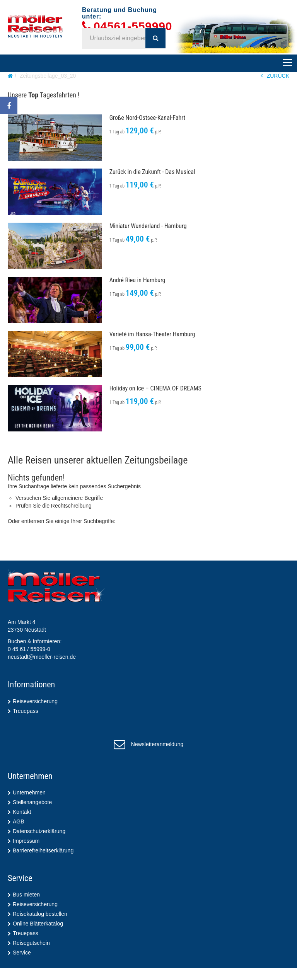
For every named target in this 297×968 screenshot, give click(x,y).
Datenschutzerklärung (39, 831)
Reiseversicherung (35, 701)
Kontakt (22, 812)
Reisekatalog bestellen (40, 914)
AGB (18, 821)
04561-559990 (133, 26)
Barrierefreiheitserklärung (43, 850)
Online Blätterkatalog (38, 923)
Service (22, 952)
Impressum (26, 841)
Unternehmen (29, 792)
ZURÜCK (275, 75)
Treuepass (25, 711)
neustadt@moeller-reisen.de (42, 657)
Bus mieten (26, 894)
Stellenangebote (32, 802)
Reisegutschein (31, 943)
